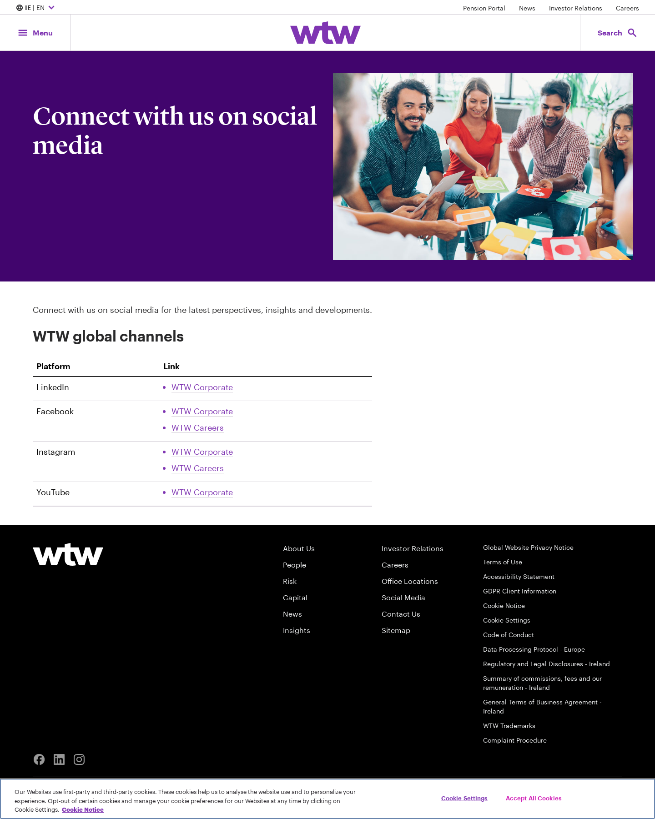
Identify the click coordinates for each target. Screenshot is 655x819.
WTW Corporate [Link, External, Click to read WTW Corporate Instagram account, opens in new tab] (202, 452)
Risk (290, 581)
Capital (295, 597)
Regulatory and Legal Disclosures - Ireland (546, 664)
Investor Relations (575, 8)
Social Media (403, 597)
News (527, 8)
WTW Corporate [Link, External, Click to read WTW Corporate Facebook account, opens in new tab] (202, 411)
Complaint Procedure (515, 740)
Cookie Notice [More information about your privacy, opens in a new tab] (83, 809)
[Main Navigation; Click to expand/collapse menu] (35, 32)
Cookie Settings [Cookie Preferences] (506, 620)
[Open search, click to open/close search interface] (617, 32)
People (294, 564)
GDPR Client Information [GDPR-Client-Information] (519, 591)
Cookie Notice (504, 605)
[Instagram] (79, 759)
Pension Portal (484, 8)
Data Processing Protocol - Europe (534, 649)
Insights (296, 630)
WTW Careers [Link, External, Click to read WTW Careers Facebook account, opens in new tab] (197, 427)
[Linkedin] (59, 759)
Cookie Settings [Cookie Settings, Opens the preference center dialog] (464, 797)
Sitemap (396, 630)
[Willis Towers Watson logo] (68, 554)
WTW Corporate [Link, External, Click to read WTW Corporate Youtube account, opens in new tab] (202, 492)
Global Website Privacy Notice (528, 547)
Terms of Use (502, 562)
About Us (299, 548)
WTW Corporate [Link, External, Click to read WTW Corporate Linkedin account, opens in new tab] (202, 387)
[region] (327, 799)
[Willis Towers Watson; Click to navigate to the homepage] (325, 33)
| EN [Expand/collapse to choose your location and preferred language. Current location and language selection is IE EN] (36, 8)
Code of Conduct (508, 634)
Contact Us (401, 613)
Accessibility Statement (518, 576)
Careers (627, 8)
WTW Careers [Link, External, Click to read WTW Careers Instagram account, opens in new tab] (197, 468)
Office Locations (410, 581)
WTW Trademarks (509, 725)
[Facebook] (39, 759)
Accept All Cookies (534, 797)
